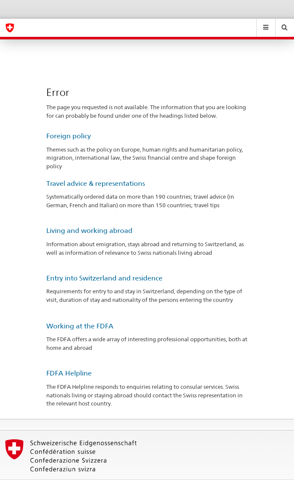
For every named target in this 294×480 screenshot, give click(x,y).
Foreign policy (68, 136)
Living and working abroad (89, 231)
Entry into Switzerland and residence (104, 278)
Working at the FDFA (80, 326)
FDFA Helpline (69, 373)
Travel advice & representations (95, 183)
